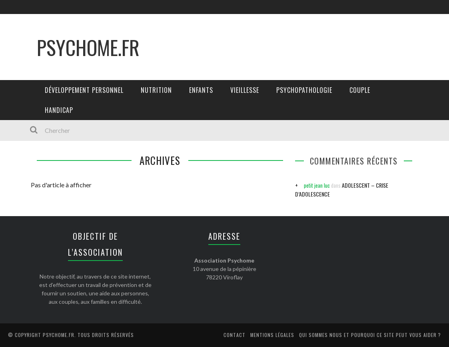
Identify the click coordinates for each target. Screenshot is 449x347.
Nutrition (156, 90)
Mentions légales (272, 334)
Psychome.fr (88, 47)
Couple (359, 90)
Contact (234, 334)
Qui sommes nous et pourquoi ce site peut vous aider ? (370, 334)
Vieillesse (244, 90)
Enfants (201, 90)
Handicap (59, 110)
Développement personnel (84, 90)
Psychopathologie (304, 90)
